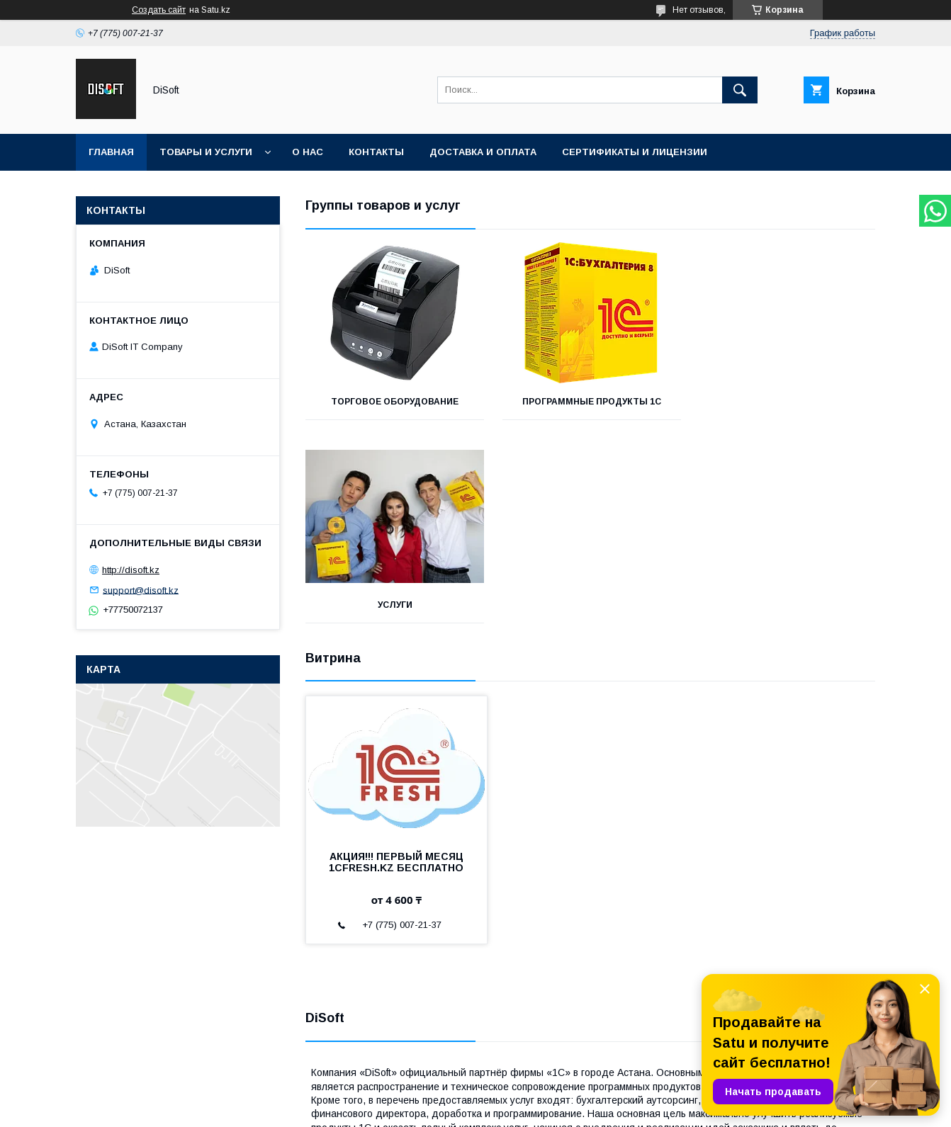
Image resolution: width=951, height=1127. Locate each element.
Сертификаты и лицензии (634, 152)
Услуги (786, 402)
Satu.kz (537, 1095)
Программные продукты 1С (590, 402)
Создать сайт (159, 10)
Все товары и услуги (818, 774)
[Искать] (740, 90)
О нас (307, 152)
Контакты (376, 152)
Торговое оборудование (394, 402)
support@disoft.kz (141, 589)
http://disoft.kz (130, 570)
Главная (111, 152)
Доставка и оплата (482, 152)
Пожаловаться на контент (490, 1108)
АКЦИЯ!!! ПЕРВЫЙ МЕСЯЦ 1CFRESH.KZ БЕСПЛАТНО (396, 658)
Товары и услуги (205, 152)
